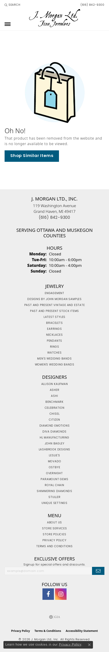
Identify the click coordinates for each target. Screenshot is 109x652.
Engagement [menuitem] (54, 293)
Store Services (54, 528)
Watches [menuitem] (54, 353)
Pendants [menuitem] (54, 341)
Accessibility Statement (82, 631)
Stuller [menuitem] (54, 497)
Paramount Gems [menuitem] (54, 479)
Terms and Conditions (54, 546)
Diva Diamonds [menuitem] (54, 431)
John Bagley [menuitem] (54, 443)
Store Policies (54, 534)
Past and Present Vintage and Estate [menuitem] (54, 305)
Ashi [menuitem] (54, 396)
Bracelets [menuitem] (54, 323)
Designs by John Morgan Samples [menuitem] (54, 299)
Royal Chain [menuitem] (54, 485)
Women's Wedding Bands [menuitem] (54, 364)
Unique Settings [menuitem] (54, 503)
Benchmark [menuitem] (54, 402)
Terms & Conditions (47, 631)
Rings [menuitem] (54, 347)
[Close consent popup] (89, 644)
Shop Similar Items (31, 156)
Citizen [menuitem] (54, 420)
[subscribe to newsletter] (98, 571)
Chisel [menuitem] (55, 414)
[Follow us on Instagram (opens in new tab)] (61, 594)
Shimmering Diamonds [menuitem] (54, 491)
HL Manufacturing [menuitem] (54, 437)
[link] (92, 5)
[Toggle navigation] (7, 24)
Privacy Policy (54, 540)
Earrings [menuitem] (54, 329)
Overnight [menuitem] (54, 473)
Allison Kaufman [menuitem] (54, 384)
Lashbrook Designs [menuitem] (54, 449)
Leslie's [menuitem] (54, 455)
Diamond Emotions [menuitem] (54, 426)
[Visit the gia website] (54, 617)
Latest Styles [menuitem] (54, 317)
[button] (12, 5)
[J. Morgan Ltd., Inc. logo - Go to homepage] (54, 18)
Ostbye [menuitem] (54, 467)
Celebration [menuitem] (54, 408)
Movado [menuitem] (54, 461)
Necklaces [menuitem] (54, 335)
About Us (54, 522)
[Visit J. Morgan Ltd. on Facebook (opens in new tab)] (48, 594)
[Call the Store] (54, 218)
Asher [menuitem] (54, 390)
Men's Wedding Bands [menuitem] (54, 358)
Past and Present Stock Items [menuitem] (54, 311)
